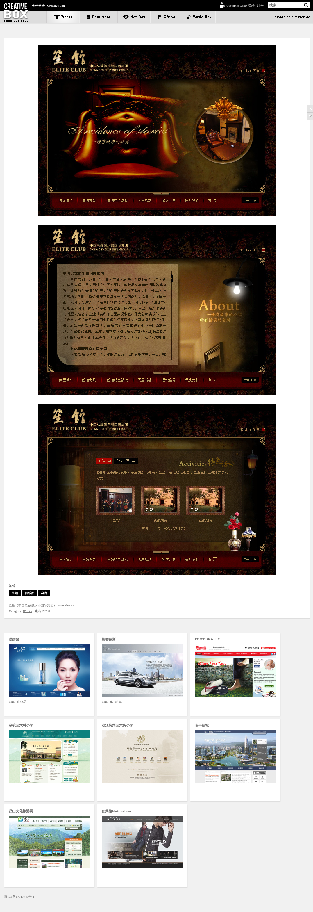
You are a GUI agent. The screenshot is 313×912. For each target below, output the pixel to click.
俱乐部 (29, 593)
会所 (44, 593)
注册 (260, 5)
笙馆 (15, 593)
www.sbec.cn (66, 605)
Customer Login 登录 (240, 5)
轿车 (118, 701)
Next (310, 116)
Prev (310, 109)
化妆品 (21, 701)
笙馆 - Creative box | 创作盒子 (16, 12)
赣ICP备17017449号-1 (19, 896)
